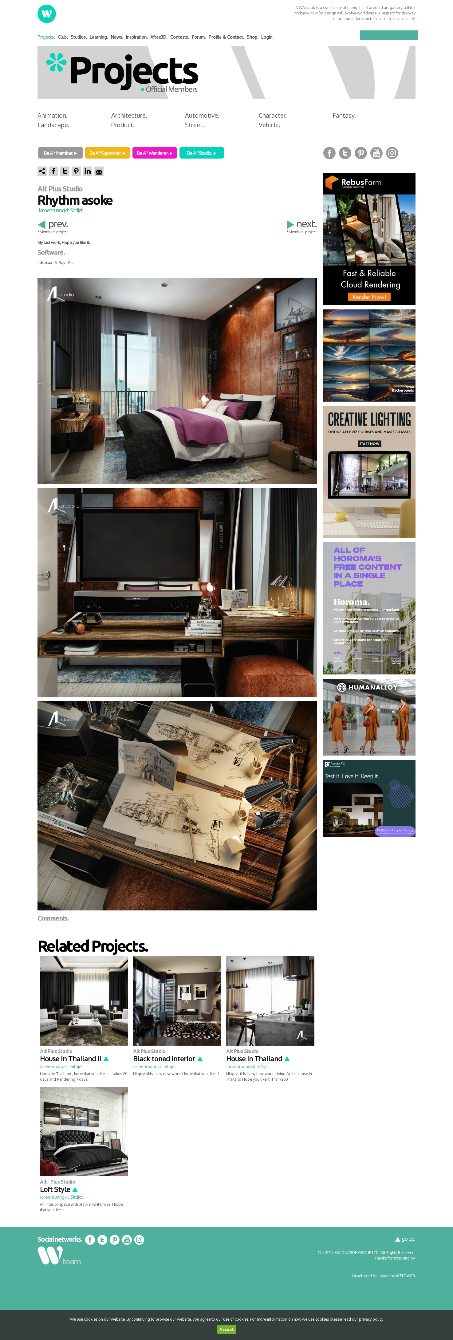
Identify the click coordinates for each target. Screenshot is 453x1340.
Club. (63, 37)
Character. (273, 115)
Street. (194, 125)
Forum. (199, 37)
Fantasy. (344, 115)
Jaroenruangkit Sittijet (60, 210)
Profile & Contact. (226, 37)
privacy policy (371, 1319)
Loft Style (59, 1189)
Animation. (52, 115)
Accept (226, 1329)
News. (117, 37)
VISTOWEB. (406, 1275)
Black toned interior (168, 1058)
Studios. (79, 37)
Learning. (99, 37)
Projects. (46, 37)
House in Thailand (258, 1058)
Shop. (252, 37)
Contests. (179, 37)
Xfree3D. (159, 37)
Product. (123, 125)
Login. (267, 37)
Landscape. (53, 125)
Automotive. (202, 115)
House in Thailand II (74, 1058)
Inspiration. (137, 37)
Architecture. (129, 115)
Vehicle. (269, 125)
